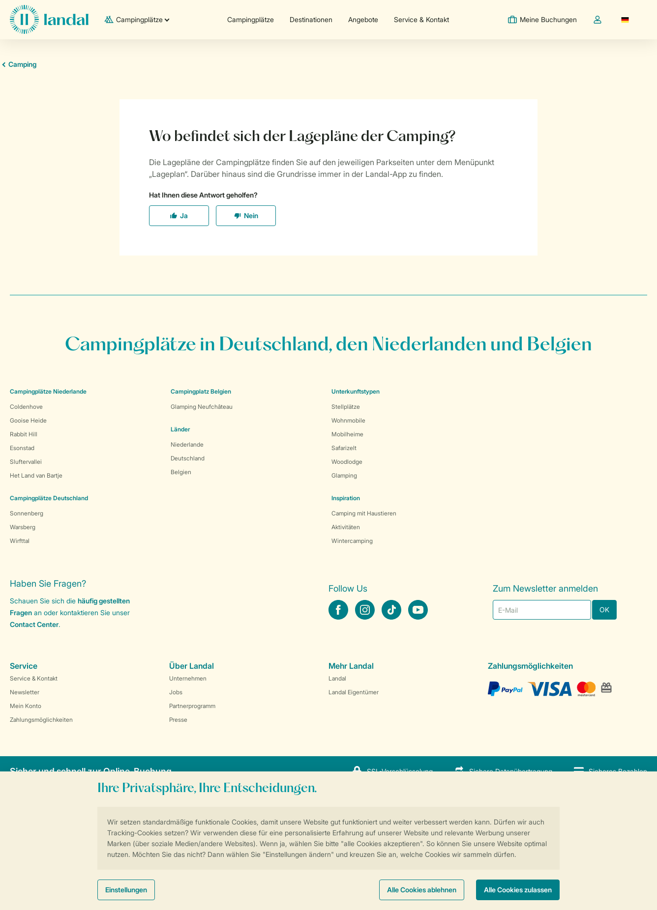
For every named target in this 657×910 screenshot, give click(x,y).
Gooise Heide (28, 420)
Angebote (363, 19)
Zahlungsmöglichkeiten (41, 719)
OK (604, 609)
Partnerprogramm (192, 706)
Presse (178, 719)
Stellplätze (345, 406)
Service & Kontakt (421, 19)
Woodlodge (346, 461)
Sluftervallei (26, 461)
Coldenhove (26, 406)
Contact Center (34, 624)
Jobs (175, 692)
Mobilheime (347, 434)
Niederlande (187, 444)
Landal (337, 678)
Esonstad (22, 448)
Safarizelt (344, 448)
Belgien (181, 472)
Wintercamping (352, 540)
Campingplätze (250, 19)
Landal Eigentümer (353, 692)
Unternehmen (188, 678)
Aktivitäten (345, 527)
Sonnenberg (26, 513)
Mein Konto (25, 706)
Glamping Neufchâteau (202, 406)
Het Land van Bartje (36, 475)
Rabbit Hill (23, 434)
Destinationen (311, 19)
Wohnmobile (348, 420)
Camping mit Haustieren (363, 513)
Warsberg (22, 527)
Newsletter (24, 692)
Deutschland (188, 458)
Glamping (344, 475)
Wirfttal (20, 540)
